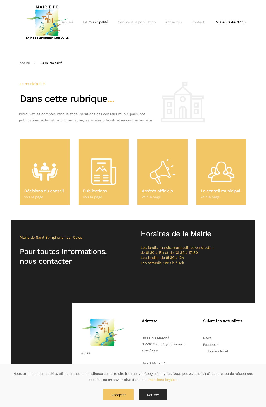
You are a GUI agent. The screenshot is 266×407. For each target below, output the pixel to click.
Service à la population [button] (137, 22)
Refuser (153, 395)
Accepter (118, 395)
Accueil (68, 22)
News (207, 338)
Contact (197, 22)
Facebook (211, 344)
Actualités (173, 22)
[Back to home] (47, 22)
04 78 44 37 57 (231, 22)
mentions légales (162, 380)
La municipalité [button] (95, 22)
